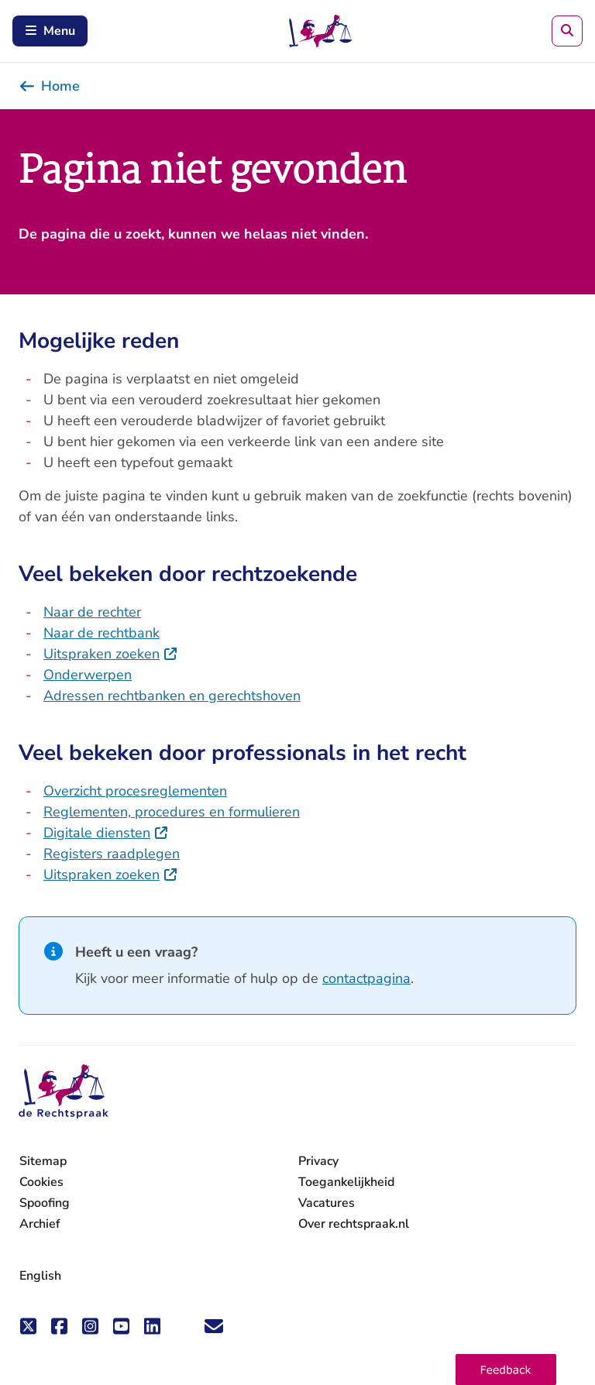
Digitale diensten (106, 832)
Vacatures (327, 1203)
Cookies (41, 1182)
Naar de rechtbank (101, 633)
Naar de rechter (92, 612)
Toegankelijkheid (346, 1182)
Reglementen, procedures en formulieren (171, 811)
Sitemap (43, 1161)
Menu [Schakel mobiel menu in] (50, 31)
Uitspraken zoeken (110, 653)
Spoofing (44, 1202)
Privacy (318, 1161)
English (40, 1275)
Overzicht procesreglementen (135, 791)
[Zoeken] (567, 30)
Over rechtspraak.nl (353, 1223)
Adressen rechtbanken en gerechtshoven (172, 695)
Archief (39, 1223)
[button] (506, 1369)
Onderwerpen (87, 674)
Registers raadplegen (111, 853)
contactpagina (366, 978)
